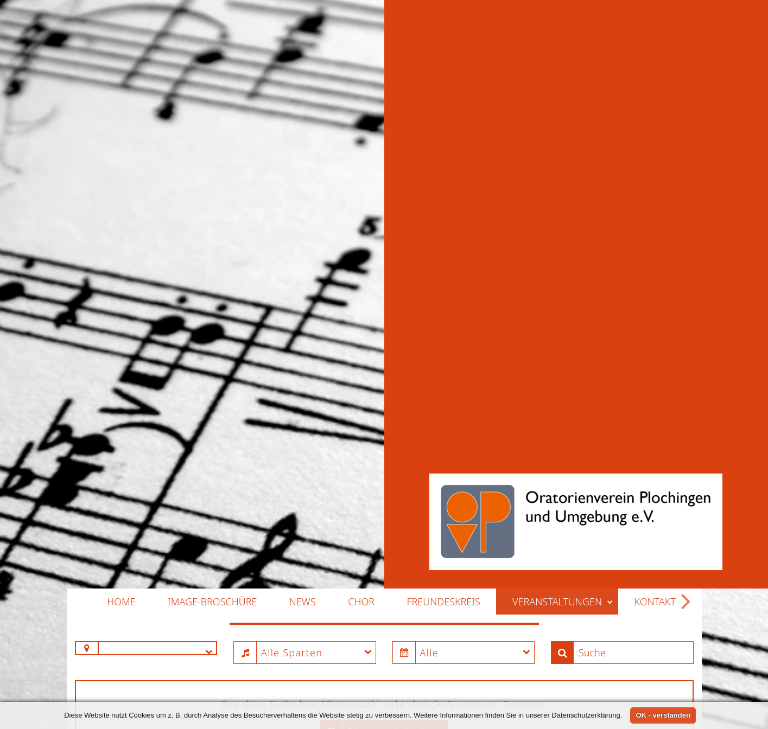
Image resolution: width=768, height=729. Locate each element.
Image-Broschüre (212, 541)
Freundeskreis (443, 541)
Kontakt (655, 541)
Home (121, 541)
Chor (361, 541)
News (302, 541)
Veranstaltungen (562, 541)
